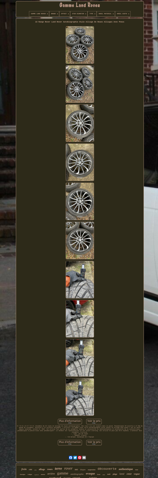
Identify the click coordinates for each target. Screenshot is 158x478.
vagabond (36, 474)
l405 (76, 470)
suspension (91, 470)
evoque (90, 473)
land (121, 473)
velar (104, 474)
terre (58, 469)
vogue (137, 473)
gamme (62, 473)
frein (24, 469)
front (98, 474)
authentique (126, 469)
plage (115, 474)
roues (50, 469)
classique (22, 474)
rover (68, 468)
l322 (129, 474)
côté (30, 469)
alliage (42, 469)
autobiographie (77, 474)
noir (108, 474)
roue (136, 470)
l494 (35, 470)
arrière (51, 473)
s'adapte (29, 474)
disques (83, 470)
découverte (107, 469)
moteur (43, 474)
